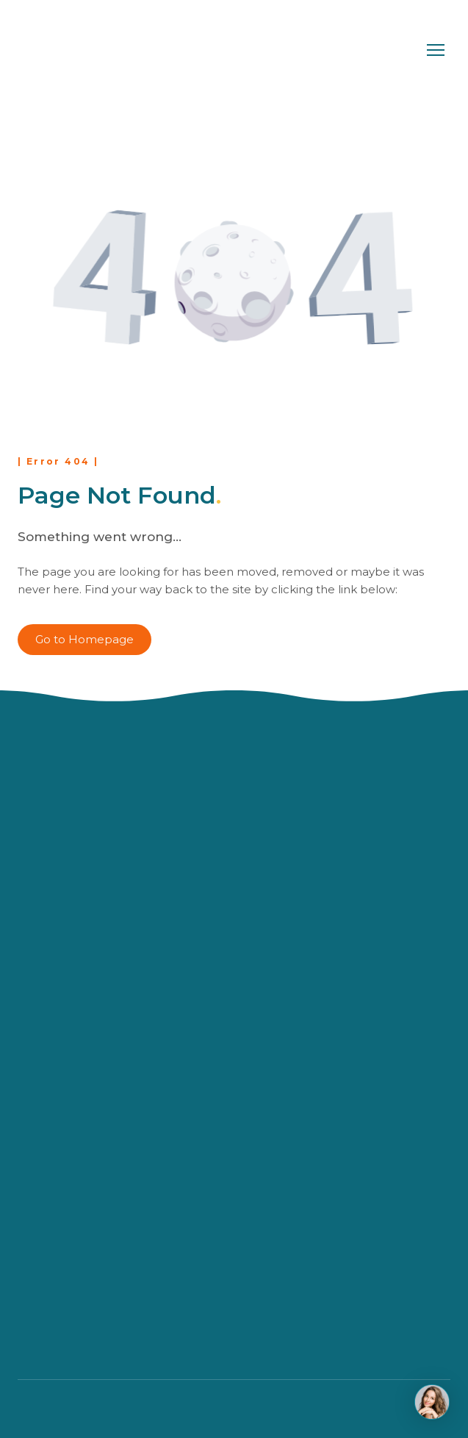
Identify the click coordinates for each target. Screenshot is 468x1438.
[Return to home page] (79, 50)
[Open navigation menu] (435, 50)
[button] (84, 639)
